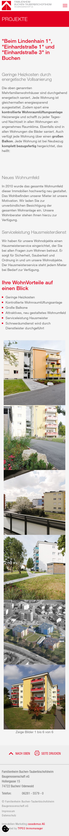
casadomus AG (36, 823)
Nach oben (22, 753)
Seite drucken (51, 753)
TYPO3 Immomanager (30, 828)
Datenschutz (9, 815)
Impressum (8, 811)
